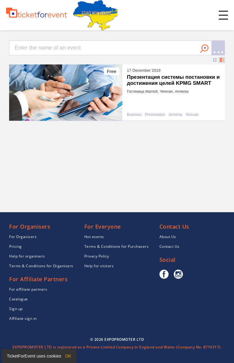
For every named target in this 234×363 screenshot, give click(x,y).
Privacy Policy (96, 256)
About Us (167, 236)
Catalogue (18, 299)
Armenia (175, 115)
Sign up (16, 308)
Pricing (15, 246)
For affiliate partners (28, 289)
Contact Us (169, 246)
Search (204, 48)
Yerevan (192, 115)
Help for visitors (99, 265)
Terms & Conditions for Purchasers (116, 246)
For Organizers (23, 236)
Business (134, 115)
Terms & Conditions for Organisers (41, 265)
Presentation (155, 115)
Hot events (94, 236)
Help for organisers (27, 256)
